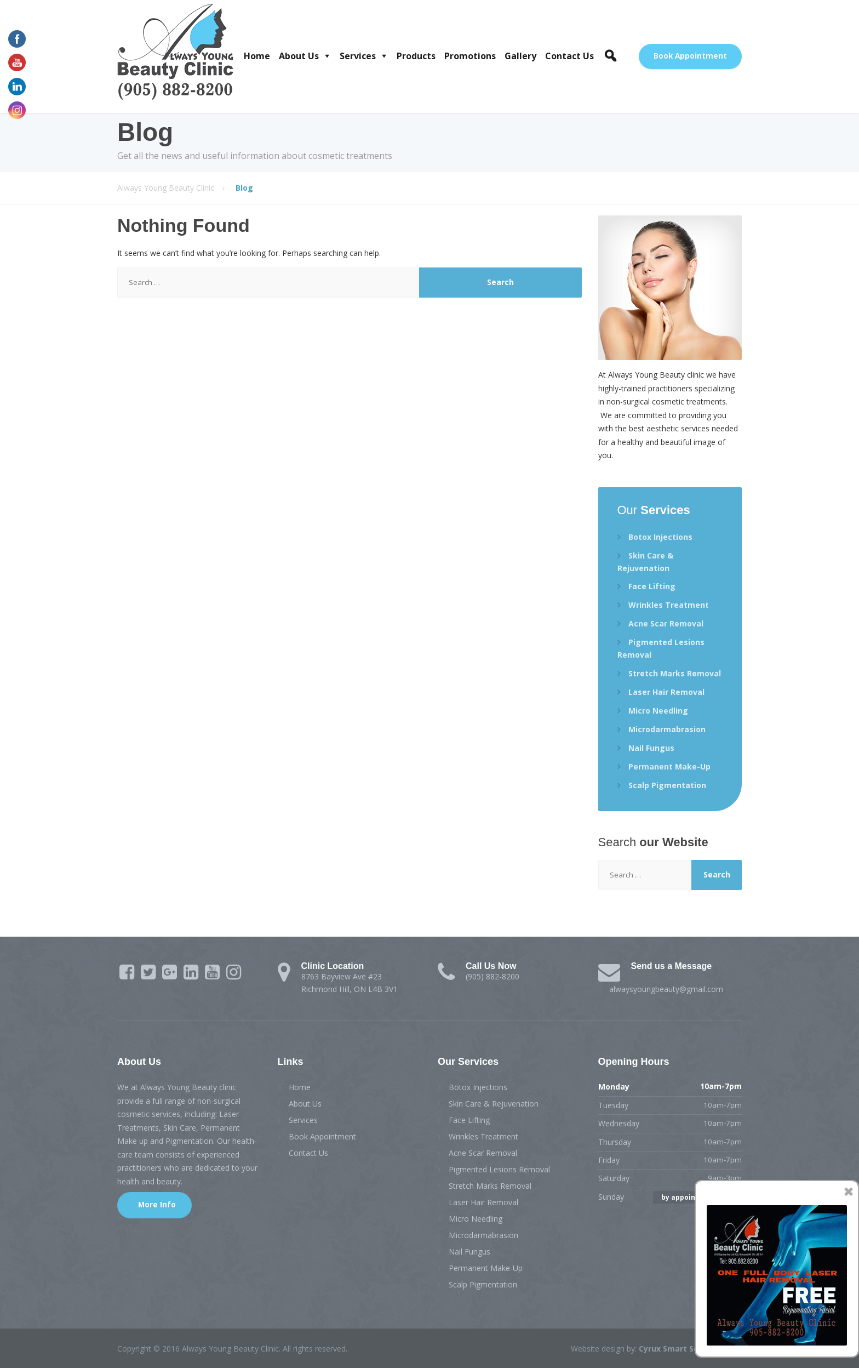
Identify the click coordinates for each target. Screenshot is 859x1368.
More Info (156, 1205)
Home (257, 56)
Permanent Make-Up (669, 766)
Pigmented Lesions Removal (661, 648)
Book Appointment (690, 56)
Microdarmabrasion (667, 729)
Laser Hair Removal (666, 692)
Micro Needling (658, 710)
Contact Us (569, 56)
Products (416, 56)
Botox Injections (660, 537)
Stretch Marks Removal (674, 673)
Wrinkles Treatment (668, 605)
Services (358, 56)
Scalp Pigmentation (667, 785)
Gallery (520, 56)
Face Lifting (651, 586)
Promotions (470, 56)
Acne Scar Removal (665, 623)
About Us (299, 56)
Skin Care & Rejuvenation (645, 561)
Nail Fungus (651, 748)
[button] (610, 56)
